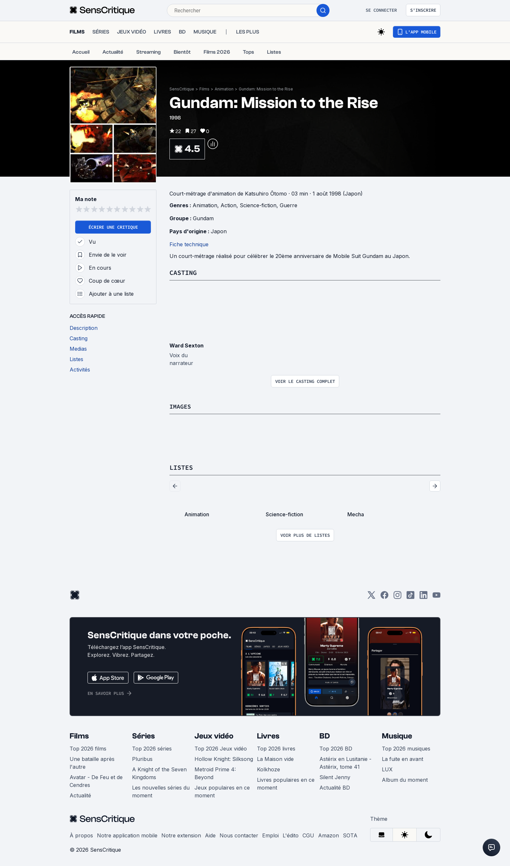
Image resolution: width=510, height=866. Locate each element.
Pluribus (142, 758)
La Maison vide (275, 758)
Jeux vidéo (214, 735)
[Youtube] (436, 596)
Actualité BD (334, 787)
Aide (210, 835)
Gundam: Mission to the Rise (266, 89)
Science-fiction (258, 205)
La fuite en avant (402, 758)
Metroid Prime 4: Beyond (215, 772)
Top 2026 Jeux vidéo (221, 748)
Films (204, 89)
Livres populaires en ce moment (286, 783)
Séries (143, 735)
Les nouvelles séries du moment (161, 791)
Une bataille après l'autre (92, 762)
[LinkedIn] (423, 596)
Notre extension (181, 835)
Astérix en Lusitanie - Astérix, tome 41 (345, 762)
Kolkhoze (268, 768)
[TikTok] (410, 596)
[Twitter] (371, 596)
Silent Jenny (334, 776)
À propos (81, 835)
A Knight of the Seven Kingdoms (159, 772)
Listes (181, 467)
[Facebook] (384, 596)
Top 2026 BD (335, 748)
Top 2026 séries (152, 748)
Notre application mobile (127, 835)
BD (324, 735)
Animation (224, 89)
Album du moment (405, 779)
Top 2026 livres (276, 748)
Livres (268, 735)
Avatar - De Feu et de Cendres (96, 780)
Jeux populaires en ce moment (222, 791)
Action (228, 205)
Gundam (203, 218)
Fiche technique (188, 244)
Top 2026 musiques (406, 748)
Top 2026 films (88, 748)
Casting (183, 272)
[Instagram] (397, 596)
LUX (387, 768)
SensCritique (181, 89)
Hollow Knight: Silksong (224, 758)
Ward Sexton (186, 345)
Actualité (80, 795)
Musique (397, 735)
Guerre (288, 205)
